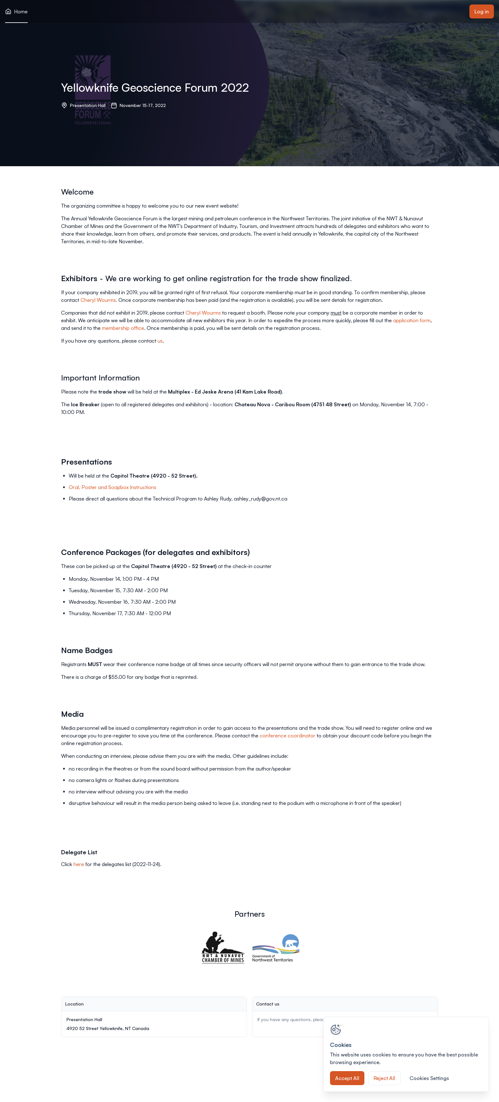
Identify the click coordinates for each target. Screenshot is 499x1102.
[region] (406, 1054)
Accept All (347, 1078)
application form (412, 320)
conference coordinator (287, 735)
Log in (481, 11)
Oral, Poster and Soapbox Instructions (112, 487)
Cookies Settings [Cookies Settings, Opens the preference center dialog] (429, 1078)
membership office (123, 328)
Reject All (384, 1078)
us (160, 341)
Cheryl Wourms (98, 300)
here (79, 864)
